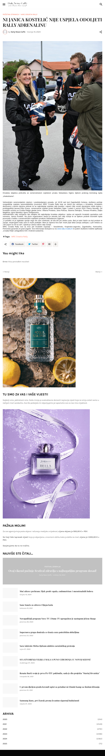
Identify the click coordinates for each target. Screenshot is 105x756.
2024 (52, 738)
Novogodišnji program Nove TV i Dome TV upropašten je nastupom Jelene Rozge (58, 618)
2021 (52, 724)
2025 (52, 743)
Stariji (98, 272)
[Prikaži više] (55, 244)
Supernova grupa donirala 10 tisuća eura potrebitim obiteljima (49, 632)
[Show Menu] (4, 4)
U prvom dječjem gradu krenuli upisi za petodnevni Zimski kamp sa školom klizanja (60, 687)
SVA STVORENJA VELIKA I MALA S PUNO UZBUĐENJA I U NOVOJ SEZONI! (55, 659)
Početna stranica (11, 14)
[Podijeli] (100, 32)
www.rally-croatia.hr (65, 229)
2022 (52, 729)
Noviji (6, 272)
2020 (52, 719)
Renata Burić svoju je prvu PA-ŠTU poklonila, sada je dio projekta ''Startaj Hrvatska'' (60, 673)
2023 (52, 734)
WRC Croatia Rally (29, 14)
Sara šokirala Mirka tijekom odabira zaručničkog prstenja (47, 646)
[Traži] (101, 4)
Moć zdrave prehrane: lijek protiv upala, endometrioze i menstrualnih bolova (56, 591)
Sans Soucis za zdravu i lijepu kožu (36, 605)
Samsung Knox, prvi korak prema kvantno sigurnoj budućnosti (49, 700)
